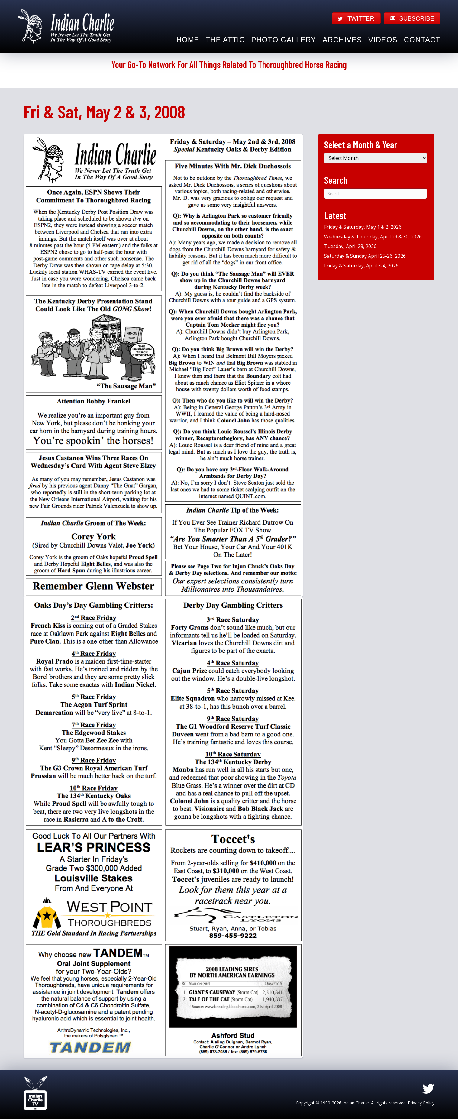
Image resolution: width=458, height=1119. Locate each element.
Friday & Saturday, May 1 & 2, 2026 (363, 227)
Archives (342, 40)
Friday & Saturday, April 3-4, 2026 (361, 265)
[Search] (375, 193)
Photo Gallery (283, 40)
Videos (383, 40)
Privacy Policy (421, 1103)
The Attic (225, 40)
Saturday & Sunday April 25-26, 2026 (365, 256)
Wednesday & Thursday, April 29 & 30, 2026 (373, 236)
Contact (422, 40)
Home (187, 40)
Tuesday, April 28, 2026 (350, 246)
